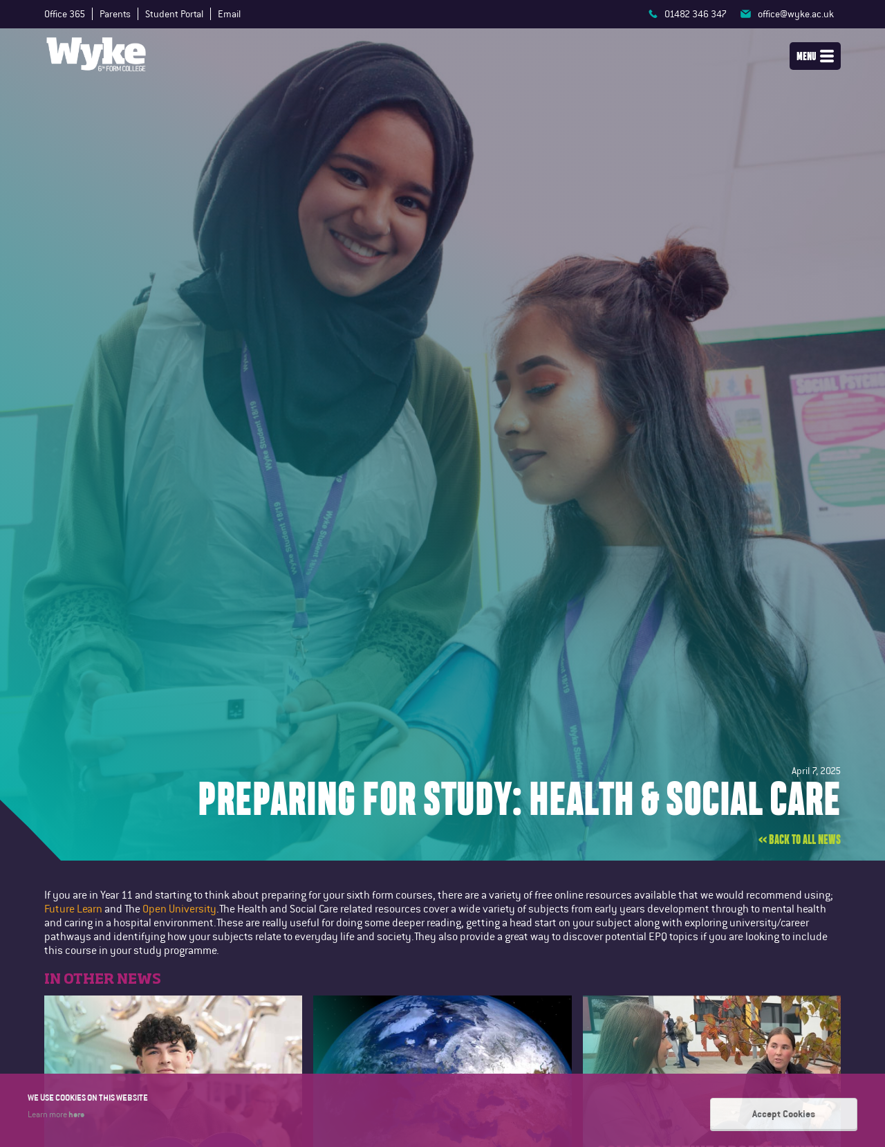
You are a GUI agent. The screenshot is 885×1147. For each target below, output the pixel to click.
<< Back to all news (799, 840)
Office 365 (64, 14)
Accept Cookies (783, 1114)
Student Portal (174, 14)
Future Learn (73, 908)
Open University (179, 908)
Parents (115, 14)
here (76, 1113)
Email (229, 14)
